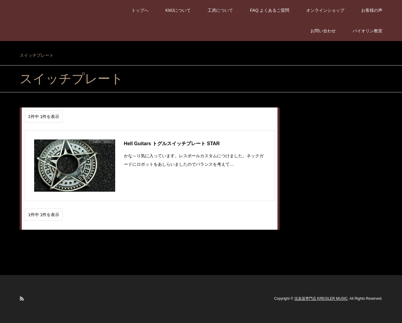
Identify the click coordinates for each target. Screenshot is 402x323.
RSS (22, 298)
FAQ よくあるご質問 (269, 10)
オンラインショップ (325, 10)
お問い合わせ (323, 30)
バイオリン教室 (367, 30)
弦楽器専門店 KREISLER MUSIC (321, 299)
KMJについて (178, 10)
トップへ (139, 10)
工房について (220, 10)
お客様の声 (371, 10)
